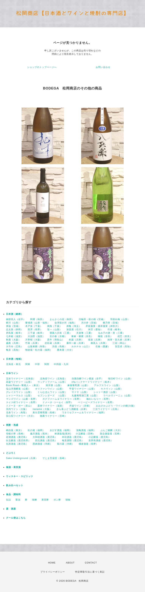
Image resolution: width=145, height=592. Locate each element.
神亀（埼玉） (73, 326)
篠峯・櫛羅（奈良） (82, 336)
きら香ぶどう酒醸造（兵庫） (72, 409)
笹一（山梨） (54, 329)
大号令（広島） (14, 346)
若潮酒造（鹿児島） (17, 437)
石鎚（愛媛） (103, 346)
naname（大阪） (42, 409)
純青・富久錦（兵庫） (120, 339)
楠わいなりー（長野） (98, 399)
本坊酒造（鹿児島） (73, 437)
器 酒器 (11, 508)
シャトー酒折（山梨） (105, 392)
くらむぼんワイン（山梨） (52, 392)
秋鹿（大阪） (13, 339)
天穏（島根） (59, 346)
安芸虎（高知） (123, 346)
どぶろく (11, 453)
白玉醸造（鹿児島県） (18, 440)
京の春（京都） (58, 336)
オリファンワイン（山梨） (50, 388)
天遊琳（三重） (84, 333)
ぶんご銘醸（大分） (111, 430)
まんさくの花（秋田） (62, 319)
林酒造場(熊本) (63, 433)
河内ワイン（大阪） (17, 409)
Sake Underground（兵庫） (22, 458)
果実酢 (45, 499)
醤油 (17, 499)
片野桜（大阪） (33, 339)
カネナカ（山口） (81, 346)
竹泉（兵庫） (32, 343)
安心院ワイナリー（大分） (20, 416)
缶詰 (8, 499)
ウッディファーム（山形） (52, 382)
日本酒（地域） (14, 359)
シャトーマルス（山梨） (19, 395)
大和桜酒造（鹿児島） (45, 437)
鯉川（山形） (13, 322)
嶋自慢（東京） (14, 430)
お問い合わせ (103, 67)
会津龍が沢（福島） (66, 322)
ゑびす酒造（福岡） (61, 430)
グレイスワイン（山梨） (19, 392)
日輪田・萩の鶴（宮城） (92, 319)
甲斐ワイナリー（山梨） (82, 388)
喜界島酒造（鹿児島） (101, 440)
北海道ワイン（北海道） (53, 378)
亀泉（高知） (13, 350)
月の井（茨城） (89, 322)
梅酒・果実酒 (13, 467)
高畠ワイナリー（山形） (19, 382)
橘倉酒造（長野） (88, 444)
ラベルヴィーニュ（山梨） (118, 395)
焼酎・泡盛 (12, 425)
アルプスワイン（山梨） (107, 385)
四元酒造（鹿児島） (46, 440)
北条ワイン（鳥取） (17, 412)
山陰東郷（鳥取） (37, 346)
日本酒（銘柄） (14, 314)
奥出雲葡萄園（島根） (45, 412)
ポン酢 (57, 499)
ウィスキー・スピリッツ (19, 476)
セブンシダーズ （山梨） (52, 395)
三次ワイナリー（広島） (106, 409)
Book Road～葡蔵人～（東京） (23, 385)
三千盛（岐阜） (36, 333)
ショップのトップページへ (42, 67)
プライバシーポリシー (52, 571)
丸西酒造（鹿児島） (17, 444)
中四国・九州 (61, 364)
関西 (46, 364)
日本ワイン (12, 373)
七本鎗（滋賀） (14, 336)
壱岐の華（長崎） (16, 433)
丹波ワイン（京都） (80, 405)
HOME (52, 562)
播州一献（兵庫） (76, 343)
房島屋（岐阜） (14, 333)
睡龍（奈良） (105, 336)
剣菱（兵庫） (76, 339)
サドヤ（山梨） (80, 392)
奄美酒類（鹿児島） (73, 440)
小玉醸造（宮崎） (85, 433)
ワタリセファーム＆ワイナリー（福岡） (84, 412)
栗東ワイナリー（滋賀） (51, 405)
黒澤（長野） (35, 329)
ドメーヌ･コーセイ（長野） (57, 402)
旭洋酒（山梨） (54, 385)
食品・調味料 (13, 494)
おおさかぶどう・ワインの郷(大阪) (115, 405)
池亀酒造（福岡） (86, 430)
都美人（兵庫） (99, 343)
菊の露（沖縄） (65, 444)
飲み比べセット (14, 485)
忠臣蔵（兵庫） (53, 343)
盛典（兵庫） (13, 343)
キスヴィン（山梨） (112, 388)
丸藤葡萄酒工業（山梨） (85, 395)
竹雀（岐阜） (115, 329)
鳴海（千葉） (54, 326)
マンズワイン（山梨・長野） (22, 399)
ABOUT (70, 562)
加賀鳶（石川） (75, 329)
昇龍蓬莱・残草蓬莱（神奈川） (103, 326)
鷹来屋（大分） (65, 350)
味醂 (34, 499)
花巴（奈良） (124, 336)
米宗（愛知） (95, 329)
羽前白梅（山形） (120, 319)
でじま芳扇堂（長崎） (54, 458)
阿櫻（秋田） (37, 319)
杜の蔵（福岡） (36, 430)
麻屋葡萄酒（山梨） (78, 385)
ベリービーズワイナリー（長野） (96, 402)
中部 (37, 364)
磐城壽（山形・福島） (37, 322)
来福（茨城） (13, 326)
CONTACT (91, 562)
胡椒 (68, 499)
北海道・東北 (13, 364)
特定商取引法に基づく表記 (90, 571)
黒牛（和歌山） (55, 339)
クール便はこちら (16, 518)
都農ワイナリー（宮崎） (53, 416)
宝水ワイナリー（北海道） (20, 378)
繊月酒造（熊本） (40, 433)
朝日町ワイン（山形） (120, 378)
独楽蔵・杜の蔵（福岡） (38, 350)
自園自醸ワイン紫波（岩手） (88, 378)
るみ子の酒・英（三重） (111, 333)
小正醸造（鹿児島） (100, 437)
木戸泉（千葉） (33, 326)
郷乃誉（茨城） (111, 322)
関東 (27, 364)
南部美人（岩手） (16, 319)
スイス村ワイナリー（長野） (22, 402)
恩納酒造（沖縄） (42, 444)
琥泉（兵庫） (95, 339)
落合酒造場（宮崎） (111, 433)
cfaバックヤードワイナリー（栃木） (92, 382)
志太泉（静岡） (14, 329)
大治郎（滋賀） (36, 336)
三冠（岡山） (120, 343)
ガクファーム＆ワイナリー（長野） (62, 399)
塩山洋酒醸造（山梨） (18, 388)
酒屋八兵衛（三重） (61, 333)
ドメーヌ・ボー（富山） (19, 405)
